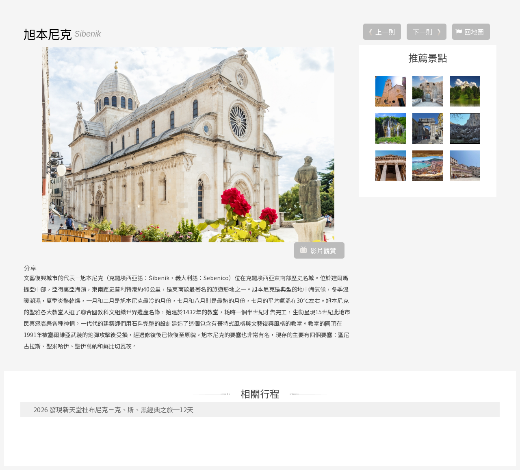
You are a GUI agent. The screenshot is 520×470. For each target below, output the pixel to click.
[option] (188, 144)
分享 (30, 268)
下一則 (422, 32)
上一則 (385, 32)
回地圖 (474, 32)
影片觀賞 (323, 250)
